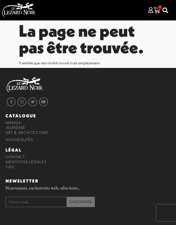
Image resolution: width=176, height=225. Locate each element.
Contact (15, 156)
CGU (10, 166)
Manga (13, 122)
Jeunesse (15, 127)
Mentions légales (26, 161)
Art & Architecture (27, 132)
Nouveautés (19, 139)
